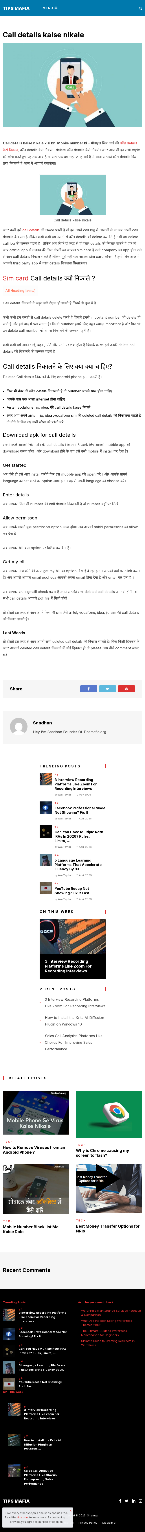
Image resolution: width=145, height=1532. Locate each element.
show (30, 290)
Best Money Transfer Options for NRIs (108, 1228)
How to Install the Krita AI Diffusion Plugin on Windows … (42, 1444)
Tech (8, 1141)
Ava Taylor (64, 794)
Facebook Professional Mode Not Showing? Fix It (80, 809)
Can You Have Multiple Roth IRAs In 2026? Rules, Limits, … (79, 835)
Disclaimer (109, 1522)
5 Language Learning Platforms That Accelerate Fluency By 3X (78, 864)
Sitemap (92, 1514)
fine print (23, 1517)
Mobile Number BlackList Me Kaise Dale (31, 1228)
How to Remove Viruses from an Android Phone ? (34, 1149)
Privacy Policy (88, 1522)
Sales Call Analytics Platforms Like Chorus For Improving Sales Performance (74, 1042)
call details (31, 229)
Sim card (16, 277)
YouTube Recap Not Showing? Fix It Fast (72, 890)
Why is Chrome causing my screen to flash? (102, 1152)
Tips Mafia (16, 8)
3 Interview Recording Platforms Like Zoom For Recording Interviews (76, 783)
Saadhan (42, 722)
